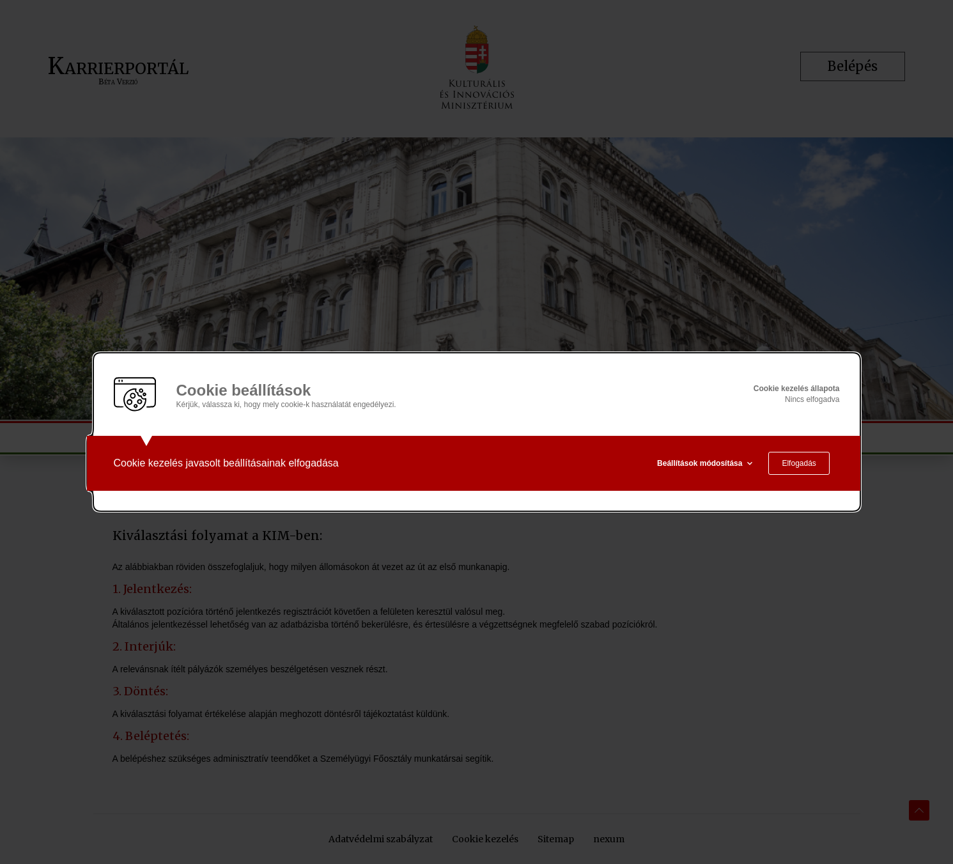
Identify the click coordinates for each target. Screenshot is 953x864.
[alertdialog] (476, 432)
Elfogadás (799, 463)
